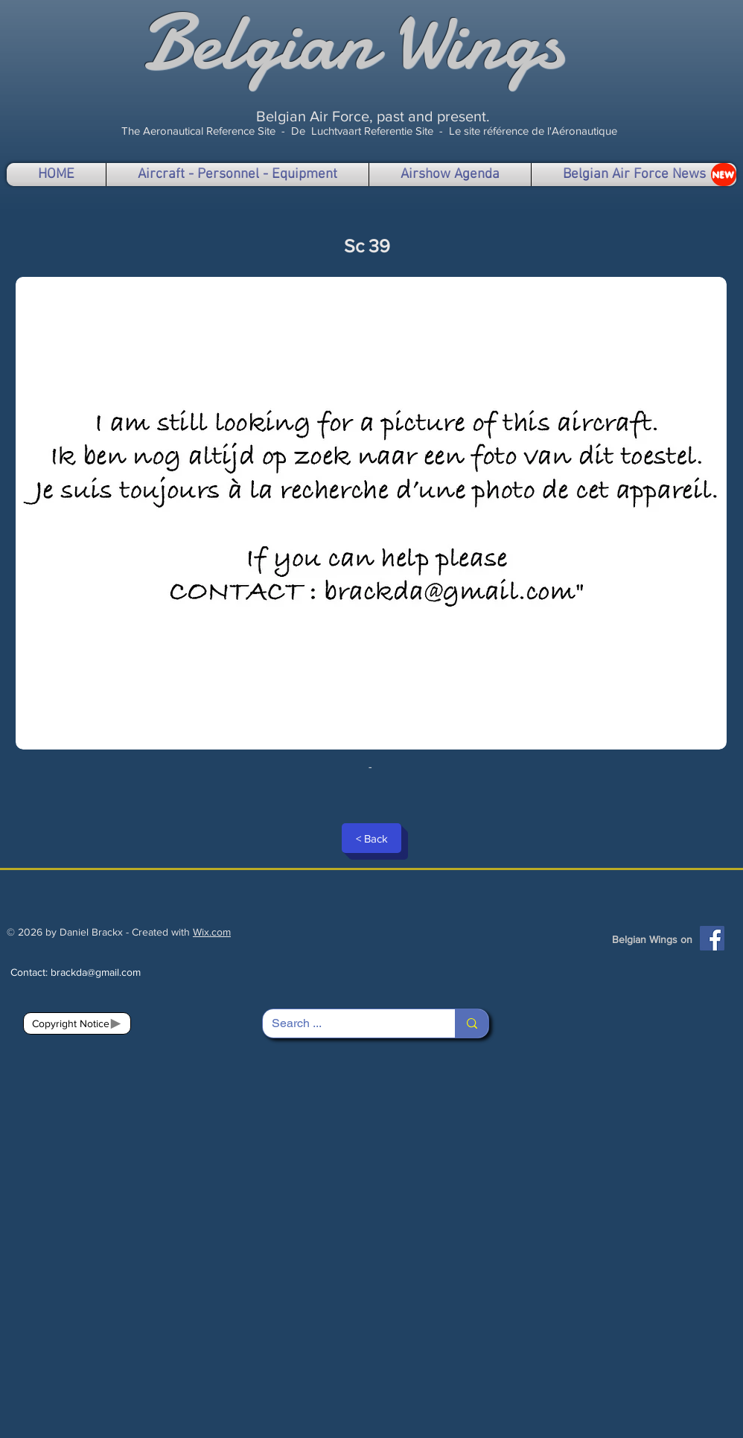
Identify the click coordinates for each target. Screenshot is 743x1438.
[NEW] (723, 174)
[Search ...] (348, 1023)
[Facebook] (712, 938)
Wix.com (212, 932)
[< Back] (371, 838)
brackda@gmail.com (96, 972)
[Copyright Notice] (77, 1023)
